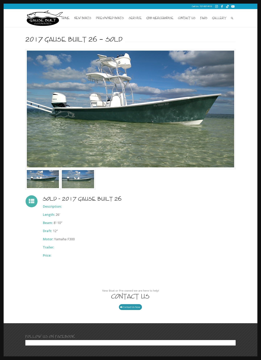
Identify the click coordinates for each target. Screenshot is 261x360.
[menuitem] (65, 18)
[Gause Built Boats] (44, 18)
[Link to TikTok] (227, 6)
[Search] (232, 18)
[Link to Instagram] (216, 6)
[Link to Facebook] (222, 6)
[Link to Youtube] (233, 6)
